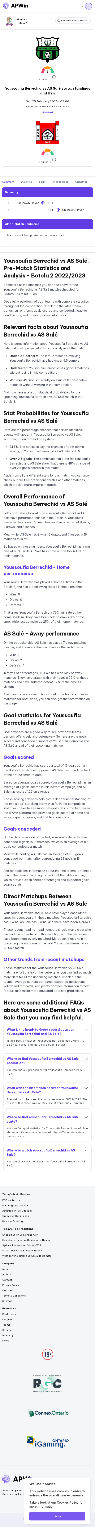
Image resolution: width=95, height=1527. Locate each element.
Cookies (7, 1290)
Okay (57, 1516)
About (5, 1269)
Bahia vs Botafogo (13, 1221)
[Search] (82, 6)
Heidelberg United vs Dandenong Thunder (26, 1240)
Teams (6, 1324)
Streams (7, 1330)
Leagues (7, 1319)
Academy (7, 1335)
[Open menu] (88, 6)
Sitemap (7, 1300)
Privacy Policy (10, 1285)
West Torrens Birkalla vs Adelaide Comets (27, 1255)
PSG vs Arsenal (11, 1200)
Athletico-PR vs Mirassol (17, 1210)
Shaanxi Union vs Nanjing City (20, 1234)
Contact (7, 1279)
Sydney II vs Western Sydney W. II (21, 1245)
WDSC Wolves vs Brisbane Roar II (22, 1250)
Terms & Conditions (14, 1295)
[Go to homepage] (15, 6)
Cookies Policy (67, 1502)
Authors (7, 1274)
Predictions (9, 1314)
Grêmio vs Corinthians (15, 1216)
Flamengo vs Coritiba (15, 1205)
